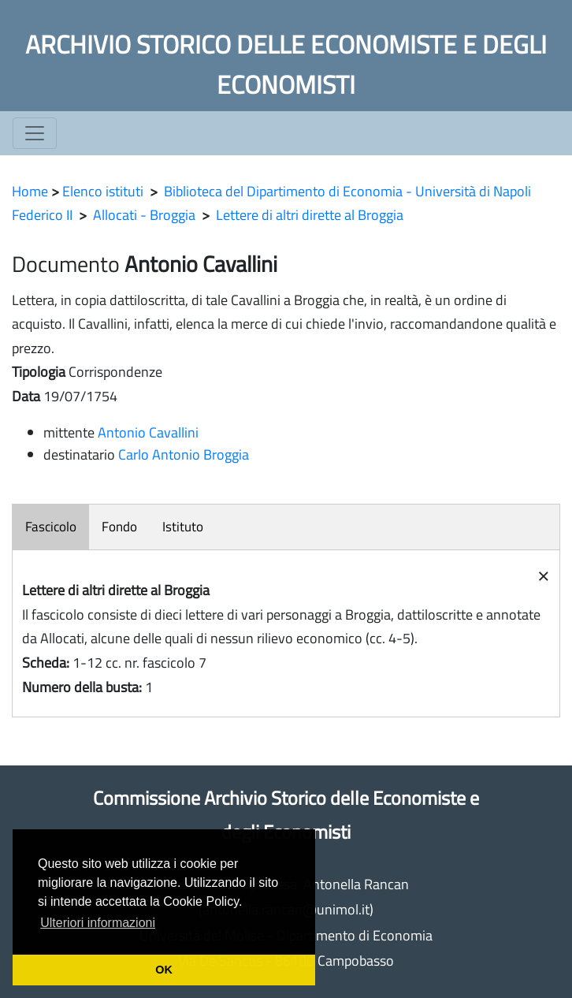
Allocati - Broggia (144, 214)
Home (30, 191)
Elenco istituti (102, 191)
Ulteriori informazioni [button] (97, 922)
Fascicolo (50, 526)
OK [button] (164, 969)
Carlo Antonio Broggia (183, 454)
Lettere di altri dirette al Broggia (309, 214)
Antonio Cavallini (148, 432)
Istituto (182, 526)
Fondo (119, 526)
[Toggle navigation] (35, 133)
